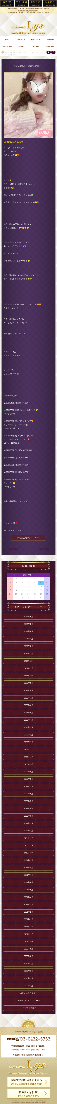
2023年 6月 (28, 705)
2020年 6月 (28, 971)
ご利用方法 (50, 39)
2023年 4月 (28, 720)
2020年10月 (28, 941)
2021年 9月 (28, 860)
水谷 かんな (27, 52)
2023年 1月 (28, 742)
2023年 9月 (28, 683)
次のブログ (43, 549)
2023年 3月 (28, 727)
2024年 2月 (28, 646)
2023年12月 (28, 661)
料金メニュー (35, 39)
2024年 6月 (28, 617)
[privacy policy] (49, 52)
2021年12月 (28, 838)
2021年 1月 (28, 919)
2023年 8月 (28, 690)
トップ (7, 52)
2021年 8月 (28, 868)
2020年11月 (28, 934)
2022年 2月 (28, 823)
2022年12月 (28, 750)
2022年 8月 (28, 779)
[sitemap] (53, 52)
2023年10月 (28, 676)
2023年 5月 (28, 713)
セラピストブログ (28, 1008)
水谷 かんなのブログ (28, 993)
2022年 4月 (28, 808)
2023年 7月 (28, 698)
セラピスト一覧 (16, 52)
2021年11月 (28, 845)
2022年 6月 (28, 794)
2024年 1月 (28, 653)
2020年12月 (28, 927)
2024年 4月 (28, 631)
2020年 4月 (28, 986)
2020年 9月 (28, 949)
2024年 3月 (28, 639)
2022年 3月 (28, 816)
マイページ (50, 46)
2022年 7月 (28, 786)
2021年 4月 (28, 897)
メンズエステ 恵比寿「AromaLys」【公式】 (34, 8)
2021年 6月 (28, 882)
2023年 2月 (28, 735)
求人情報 (36, 46)
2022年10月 (28, 764)
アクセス (21, 46)
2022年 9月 (28, 772)
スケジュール (7, 46)
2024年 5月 (28, 624)
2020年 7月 (28, 964)
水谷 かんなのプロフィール (28, 538)
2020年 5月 (28, 978)
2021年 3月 (28, 904)
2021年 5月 (28, 890)
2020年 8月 (28, 956)
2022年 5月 (28, 801)
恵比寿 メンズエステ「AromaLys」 (24, 1102)
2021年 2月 (28, 912)
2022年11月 (28, 757)
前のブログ (13, 549)
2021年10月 (28, 853)
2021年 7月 (28, 875)
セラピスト (21, 39)
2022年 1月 (28, 831)
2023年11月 (28, 668)
